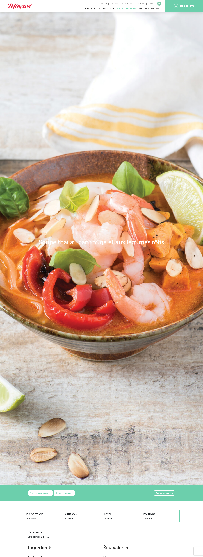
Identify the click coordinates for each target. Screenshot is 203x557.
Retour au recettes (164, 493)
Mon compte (184, 6)
